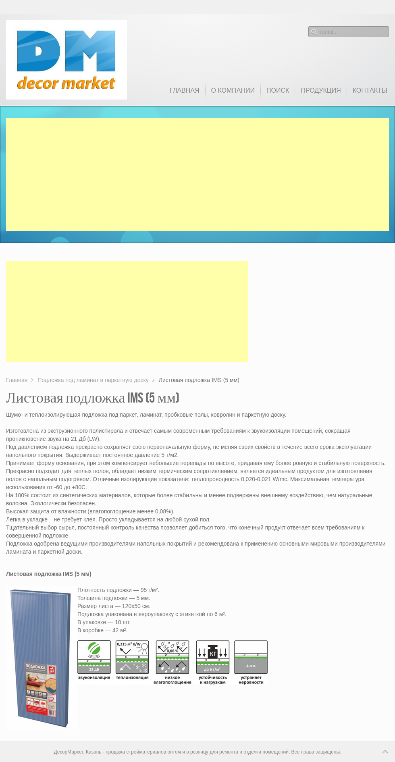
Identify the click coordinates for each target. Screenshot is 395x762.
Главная (16, 380)
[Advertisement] (197, 174)
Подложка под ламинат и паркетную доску (92, 380)
